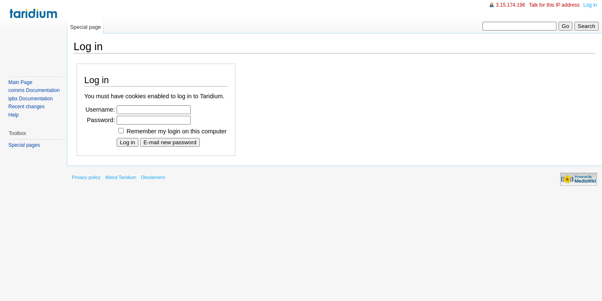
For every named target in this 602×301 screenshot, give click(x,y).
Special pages (24, 145)
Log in (590, 5)
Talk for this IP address (554, 5)
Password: (101, 120)
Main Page (20, 82)
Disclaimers (153, 177)
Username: (100, 109)
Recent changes (26, 107)
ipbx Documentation (30, 99)
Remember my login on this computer (177, 131)
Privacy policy (86, 177)
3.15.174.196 (510, 5)
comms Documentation (34, 90)
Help (13, 115)
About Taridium (120, 177)
